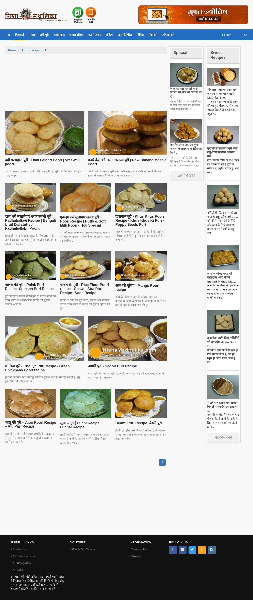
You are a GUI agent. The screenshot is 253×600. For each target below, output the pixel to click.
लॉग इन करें (168, 35)
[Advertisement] (85, 84)
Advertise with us (24, 556)
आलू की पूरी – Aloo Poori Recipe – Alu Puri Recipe (30, 424)
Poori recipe (30, 50)
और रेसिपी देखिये (186, 175)
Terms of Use (139, 549)
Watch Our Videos (83, 549)
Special (180, 52)
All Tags (18, 569)
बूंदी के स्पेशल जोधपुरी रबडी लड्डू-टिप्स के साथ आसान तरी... (222, 152)
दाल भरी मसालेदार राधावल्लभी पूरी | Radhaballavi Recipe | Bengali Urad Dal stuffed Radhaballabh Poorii (30, 222)
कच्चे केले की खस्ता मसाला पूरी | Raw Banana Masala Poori (126, 162)
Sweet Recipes (218, 55)
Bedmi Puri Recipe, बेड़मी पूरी (137, 423)
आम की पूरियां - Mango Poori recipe (136, 288)
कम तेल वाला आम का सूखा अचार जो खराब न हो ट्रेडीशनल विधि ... (185, 148)
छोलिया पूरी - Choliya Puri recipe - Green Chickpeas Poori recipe (36, 368)
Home (12, 50)
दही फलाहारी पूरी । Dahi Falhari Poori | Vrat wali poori (41, 162)
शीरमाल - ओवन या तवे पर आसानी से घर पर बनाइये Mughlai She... (221, 93)
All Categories (21, 563)
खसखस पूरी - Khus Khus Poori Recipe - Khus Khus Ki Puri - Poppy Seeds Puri (139, 220)
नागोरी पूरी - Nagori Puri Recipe (111, 366)
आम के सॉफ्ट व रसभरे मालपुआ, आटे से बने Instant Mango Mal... (221, 277)
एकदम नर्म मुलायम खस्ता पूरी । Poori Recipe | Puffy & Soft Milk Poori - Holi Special (85, 221)
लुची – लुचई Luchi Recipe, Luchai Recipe (79, 425)
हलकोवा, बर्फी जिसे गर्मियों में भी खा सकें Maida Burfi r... (222, 342)
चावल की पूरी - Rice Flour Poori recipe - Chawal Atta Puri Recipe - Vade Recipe (83, 289)
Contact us (19, 549)
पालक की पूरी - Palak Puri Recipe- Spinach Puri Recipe (28, 287)
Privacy (136, 556)
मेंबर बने (153, 35)
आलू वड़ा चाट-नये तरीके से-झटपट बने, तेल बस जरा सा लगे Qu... (185, 92)
